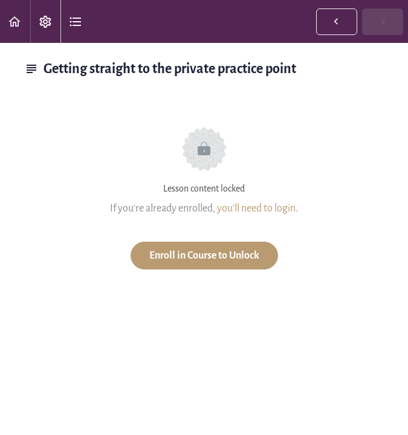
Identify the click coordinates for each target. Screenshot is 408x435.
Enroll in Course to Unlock (204, 255)
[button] (15, 21)
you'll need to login (256, 208)
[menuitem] (45, 21)
